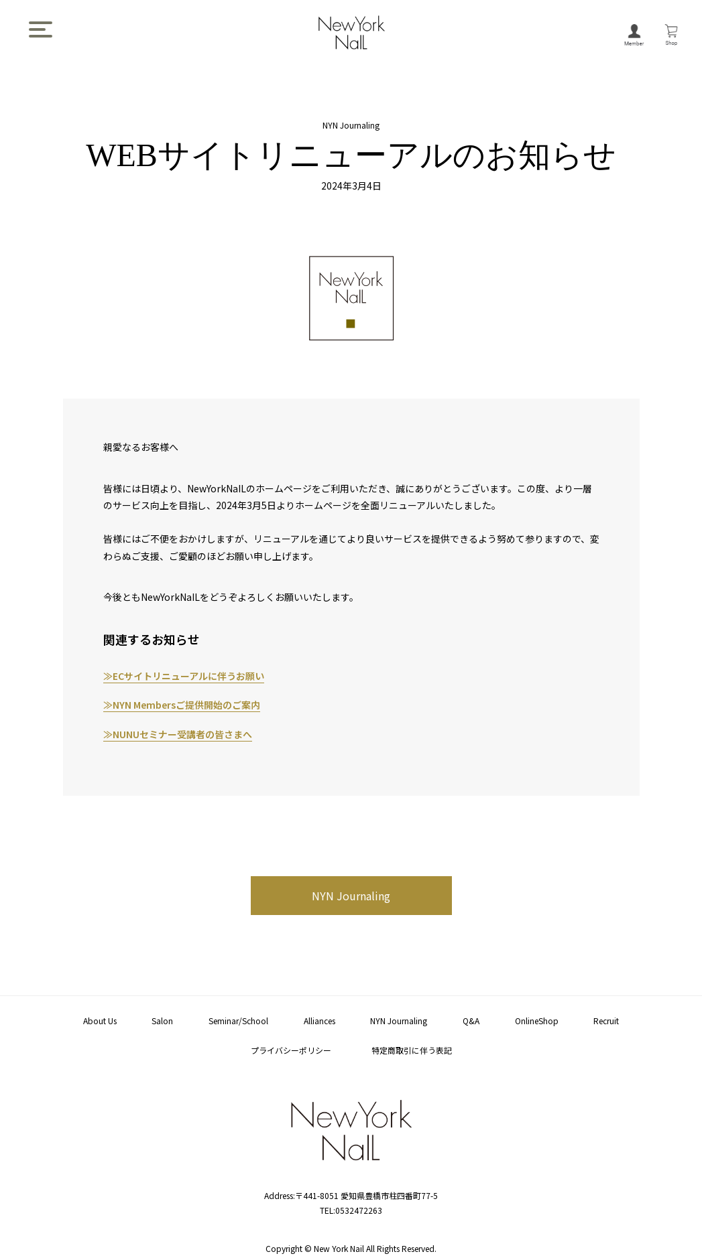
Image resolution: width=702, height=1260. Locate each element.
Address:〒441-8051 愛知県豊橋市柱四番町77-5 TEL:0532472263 (351, 1196)
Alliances (319, 1020)
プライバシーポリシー (291, 1050)
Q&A (471, 1020)
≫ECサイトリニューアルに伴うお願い (183, 676)
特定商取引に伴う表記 (411, 1050)
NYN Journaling (351, 896)
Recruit (606, 1020)
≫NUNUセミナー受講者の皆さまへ (177, 734)
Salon (162, 1020)
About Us (100, 1020)
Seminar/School (238, 1020)
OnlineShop (537, 1020)
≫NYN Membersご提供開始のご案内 (181, 704)
